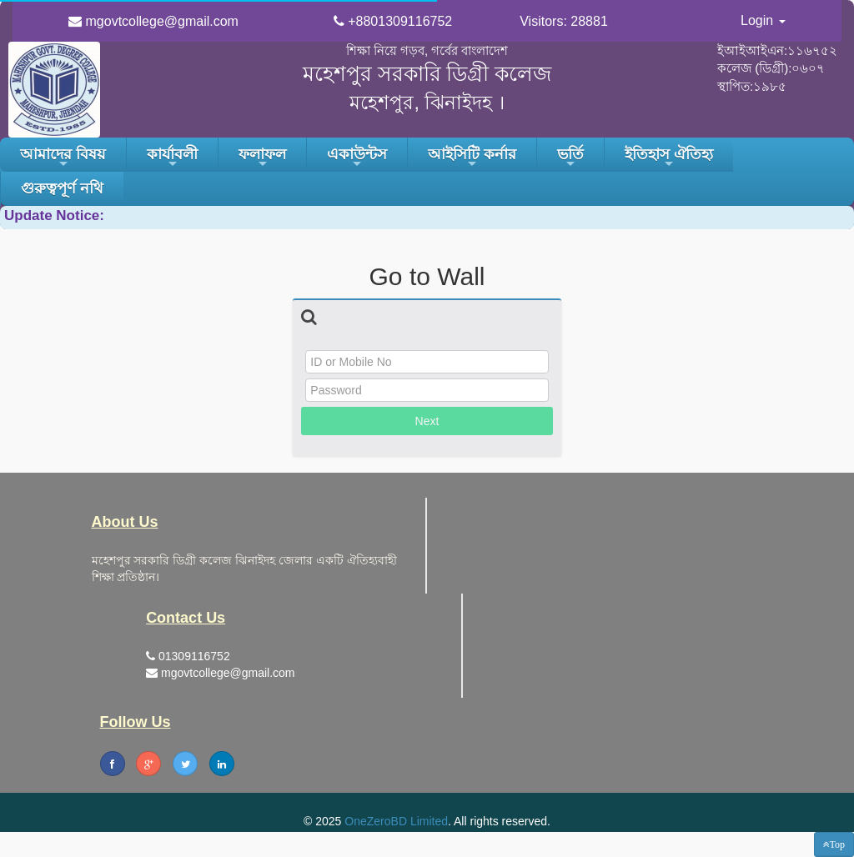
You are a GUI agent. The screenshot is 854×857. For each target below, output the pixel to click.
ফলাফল (262, 159)
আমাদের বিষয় (63, 159)
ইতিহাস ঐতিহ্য (669, 159)
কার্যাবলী (172, 159)
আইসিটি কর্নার (472, 159)
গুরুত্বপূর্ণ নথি (62, 188)
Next (427, 421)
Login (763, 20)
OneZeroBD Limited (396, 821)
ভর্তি (570, 159)
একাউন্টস (357, 159)
